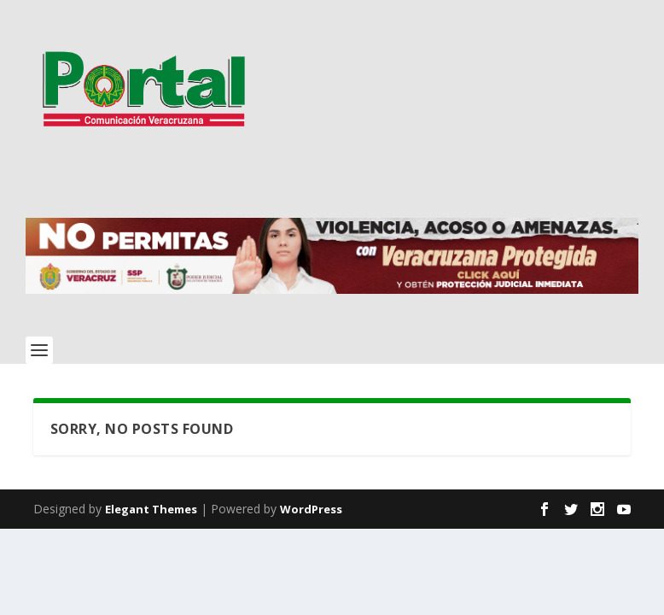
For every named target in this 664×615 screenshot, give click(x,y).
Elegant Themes (151, 509)
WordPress (311, 509)
